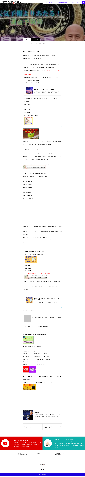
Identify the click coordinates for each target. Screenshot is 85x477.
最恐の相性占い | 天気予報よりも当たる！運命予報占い (44, 90)
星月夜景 (37, 413)
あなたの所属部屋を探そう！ (23, 455)
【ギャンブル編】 (46, 357)
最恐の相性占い (39, 454)
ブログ (27, 40)
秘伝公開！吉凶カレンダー (59, 454)
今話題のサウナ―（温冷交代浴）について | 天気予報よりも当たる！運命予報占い (46, 300)
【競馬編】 (45, 354)
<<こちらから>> (33, 143)
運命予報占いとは (21, 454)
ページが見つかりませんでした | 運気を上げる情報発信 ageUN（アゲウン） (46, 319)
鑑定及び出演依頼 (58, 455)
